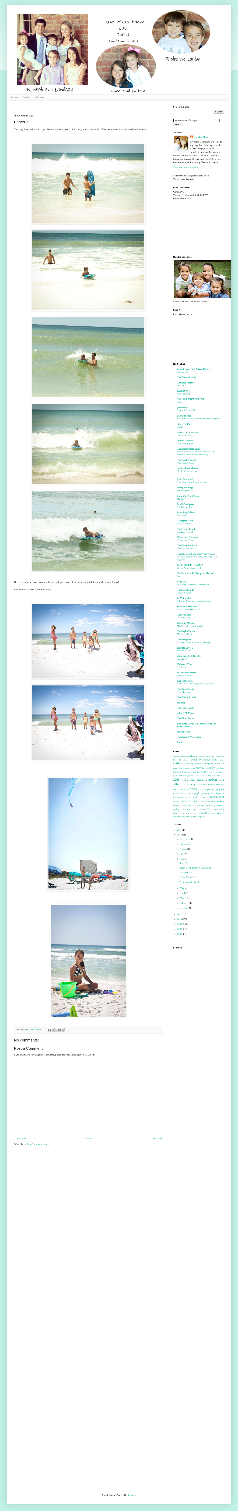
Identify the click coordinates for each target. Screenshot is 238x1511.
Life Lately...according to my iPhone (193, 584)
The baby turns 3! (185, 532)
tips (188, 813)
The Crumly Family (186, 529)
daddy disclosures (181, 768)
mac (204, 784)
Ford (180, 772)
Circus (180, 426)
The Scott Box (183, 614)
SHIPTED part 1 (184, 393)
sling (206, 805)
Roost (180, 742)
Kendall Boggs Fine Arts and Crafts (193, 369)
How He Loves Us (185, 647)
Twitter (26, 97)
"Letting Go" (182, 372)
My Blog (181, 702)
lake (200, 779)
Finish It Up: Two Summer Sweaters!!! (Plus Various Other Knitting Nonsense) (196, 453)
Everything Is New (186, 512)
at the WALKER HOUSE (189, 656)
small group (213, 805)
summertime (189, 809)
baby (213, 756)
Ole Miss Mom (201, 137)
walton (189, 816)
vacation (213, 813)
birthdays (204, 760)
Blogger (131, 1495)
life (221, 779)
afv (183, 756)
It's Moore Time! (185, 664)
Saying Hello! (185, 872)
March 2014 (182, 498)
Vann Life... (182, 581)
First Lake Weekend (189, 882)
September (185, 844)
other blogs (202, 789)
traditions (193, 813)
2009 (180, 924)
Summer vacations (185, 435)
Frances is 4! (182, 515)
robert (196, 801)
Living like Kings (185, 487)
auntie (207, 756)
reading (176, 801)
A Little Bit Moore (185, 713)
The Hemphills (184, 639)
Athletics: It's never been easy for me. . (194, 601)
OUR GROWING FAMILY (190, 565)
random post (216, 797)
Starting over (182, 667)
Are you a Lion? (184, 523)
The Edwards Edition (187, 545)
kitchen (185, 779)
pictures (219, 793)
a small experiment (185, 490)
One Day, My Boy (185, 507)
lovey (200, 784)
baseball (177, 759)
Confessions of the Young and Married (195, 573)
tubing (206, 813)
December (185, 839)
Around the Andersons (187, 432)
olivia (192, 788)
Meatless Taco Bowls (186, 548)
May (182, 888)
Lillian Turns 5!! (187, 877)
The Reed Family (185, 382)
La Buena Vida (184, 415)
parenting (212, 789)
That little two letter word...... (190, 609)
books (214, 759)
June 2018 (181, 385)
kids (176, 779)
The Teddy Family (185, 708)
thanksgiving (179, 813)
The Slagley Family (186, 631)
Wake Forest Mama (186, 672)
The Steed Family (185, 590)
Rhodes (185, 801)
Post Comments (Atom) (38, 1144)
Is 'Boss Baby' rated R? (187, 410)
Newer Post (20, 1138)
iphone (217, 775)
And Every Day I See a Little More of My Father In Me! (196, 725)
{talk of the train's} (185, 479)
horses (210, 775)
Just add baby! (183, 658)
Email (179, 402)
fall (203, 768)
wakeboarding (179, 816)
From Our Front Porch (188, 496)
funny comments (216, 772)
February (184, 903)
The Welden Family (186, 377)
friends (187, 772)
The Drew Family (185, 689)
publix (195, 797)
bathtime (186, 760)
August (183, 849)
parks (221, 789)
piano (212, 793)
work (204, 816)
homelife (204, 775)
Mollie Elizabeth (184, 650)
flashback (220, 768)
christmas (178, 763)
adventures (177, 756)
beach (194, 760)
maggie (211, 784)
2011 (179, 914)
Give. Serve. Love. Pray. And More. (192, 482)
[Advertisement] (77, 107)
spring (176, 809)
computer (197, 763)
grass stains (182, 407)
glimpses (182, 775)
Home (14, 97)
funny (204, 772)
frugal (193, 772)
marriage (220, 784)
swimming (219, 809)
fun (198, 772)
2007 (180, 934)
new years (184, 789)
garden (175, 775)
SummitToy (205, 809)
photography (194, 793)
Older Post (157, 1138)
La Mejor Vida (184, 598)
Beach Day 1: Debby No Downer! (195, 867)
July (182, 853)
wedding (197, 816)
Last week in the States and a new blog (193, 642)
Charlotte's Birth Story (187, 471)
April (182, 893)
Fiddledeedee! (183, 731)
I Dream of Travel (184, 675)
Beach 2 (183, 863)
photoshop (205, 793)
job (222, 775)
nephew (176, 789)
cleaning (189, 763)
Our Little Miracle (185, 623)
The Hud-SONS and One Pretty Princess (196, 554)
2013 (179, 829)
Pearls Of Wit (183, 391)
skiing (200, 805)
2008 (180, 929)
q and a (204, 797)
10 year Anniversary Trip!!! (189, 568)
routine (205, 801)
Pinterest (40, 97)
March (183, 898)
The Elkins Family (185, 718)
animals (189, 756)
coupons (215, 763)
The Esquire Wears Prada (189, 737)
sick (195, 805)
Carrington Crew (185, 520)
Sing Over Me (183, 424)
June (182, 859)
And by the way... (185, 680)
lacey (192, 779)
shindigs (177, 805)
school (212, 801)
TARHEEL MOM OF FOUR (191, 399)
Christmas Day (183, 617)
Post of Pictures (184, 592)
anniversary (198, 756)
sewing (220, 801)
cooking (205, 763)
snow (221, 805)
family (210, 767)
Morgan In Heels (184, 634)
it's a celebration (184, 692)
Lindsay (189, 784)
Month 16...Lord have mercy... (190, 625)
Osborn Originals (185, 440)
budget (221, 760)
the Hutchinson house (187, 468)
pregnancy (178, 797)
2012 (179, 834)
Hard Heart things (185, 443)
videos (220, 813)
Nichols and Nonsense (187, 537)
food (175, 772)
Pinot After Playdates (187, 606)
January (184, 908)
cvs (222, 763)
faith (198, 768)
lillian (177, 784)
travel (200, 813)
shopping (186, 805)
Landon (211, 779)
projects (187, 797)
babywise (220, 756)
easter (192, 768)
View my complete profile (185, 167)
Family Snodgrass (185, 504)
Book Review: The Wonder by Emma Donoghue (198, 418)
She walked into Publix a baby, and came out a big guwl (197, 558)
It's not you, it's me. (185, 540)
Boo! (179, 576)
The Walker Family (186, 697)
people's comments (180, 793)
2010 (179, 919)
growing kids (193, 775)
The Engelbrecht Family (188, 448)
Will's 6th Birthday (185, 462)
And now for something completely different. (197, 683)
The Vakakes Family (187, 460)
